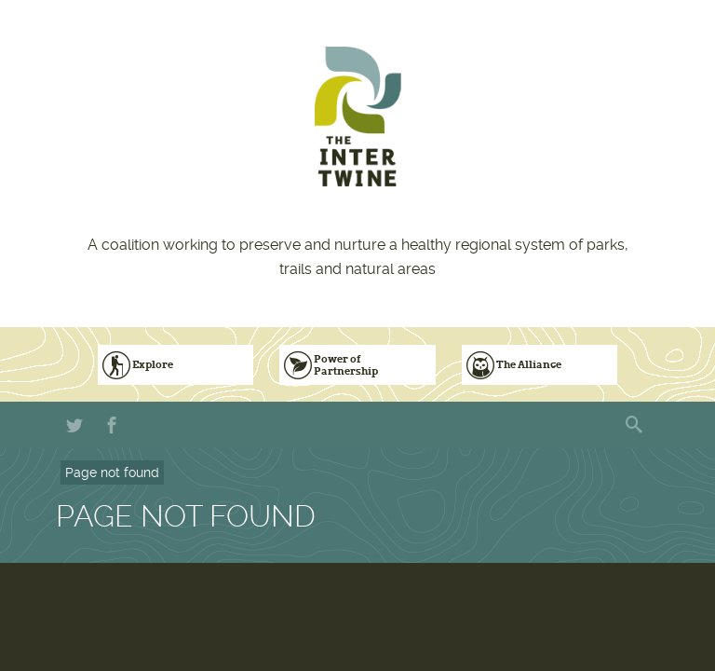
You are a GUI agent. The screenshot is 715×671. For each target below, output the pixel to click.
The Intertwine (357, 116)
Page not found (112, 472)
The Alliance (528, 364)
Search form (636, 425)
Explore (152, 364)
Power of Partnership (346, 364)
